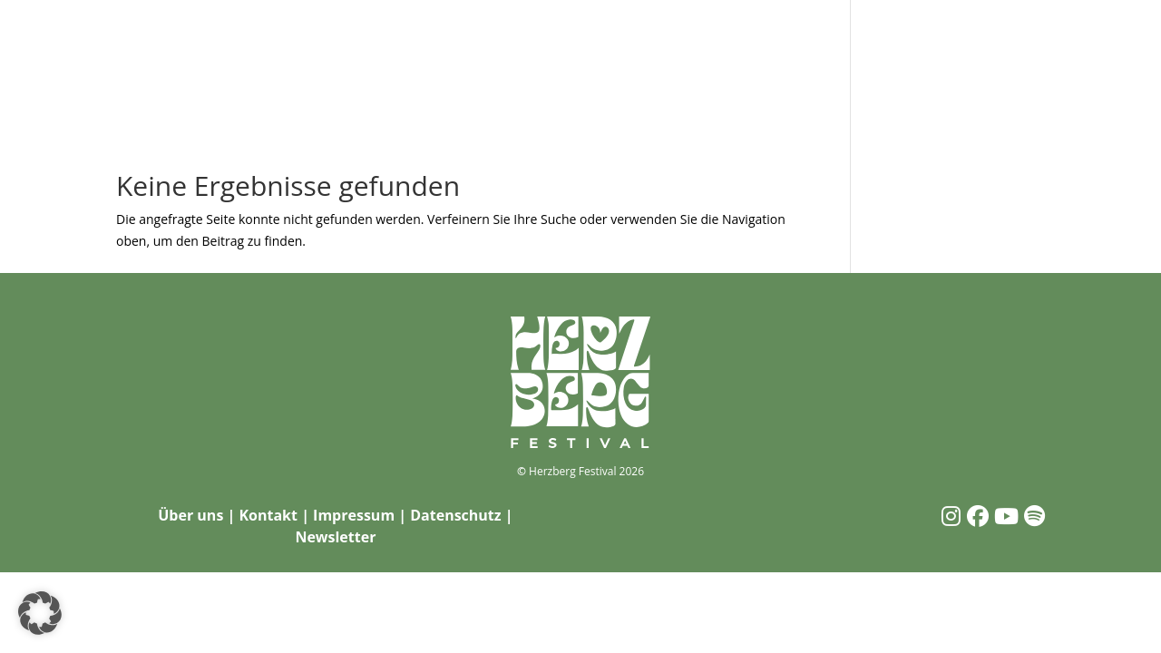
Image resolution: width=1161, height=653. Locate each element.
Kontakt (268, 515)
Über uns (190, 515)
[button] (40, 613)
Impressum (354, 515)
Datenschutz (455, 515)
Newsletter (335, 537)
